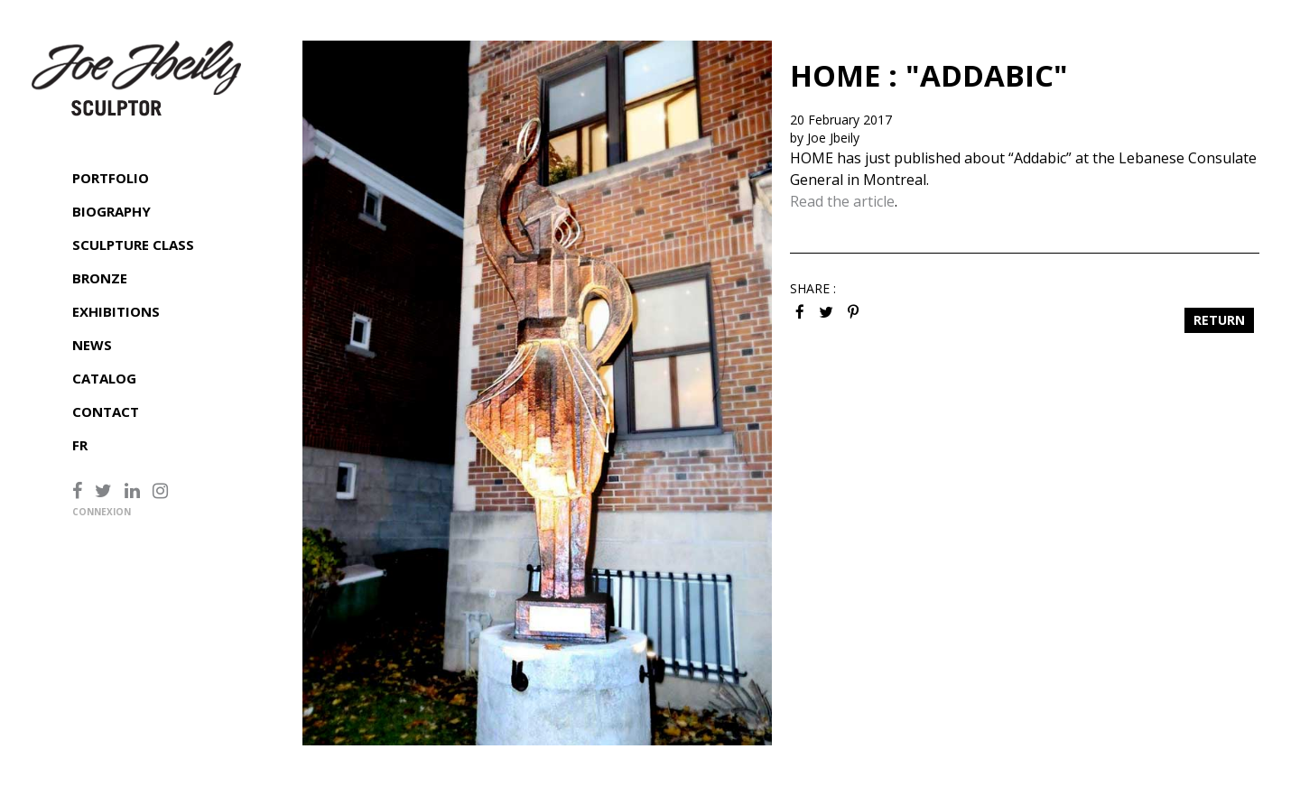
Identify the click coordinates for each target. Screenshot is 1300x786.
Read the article (842, 201)
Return (1219, 319)
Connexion (101, 511)
